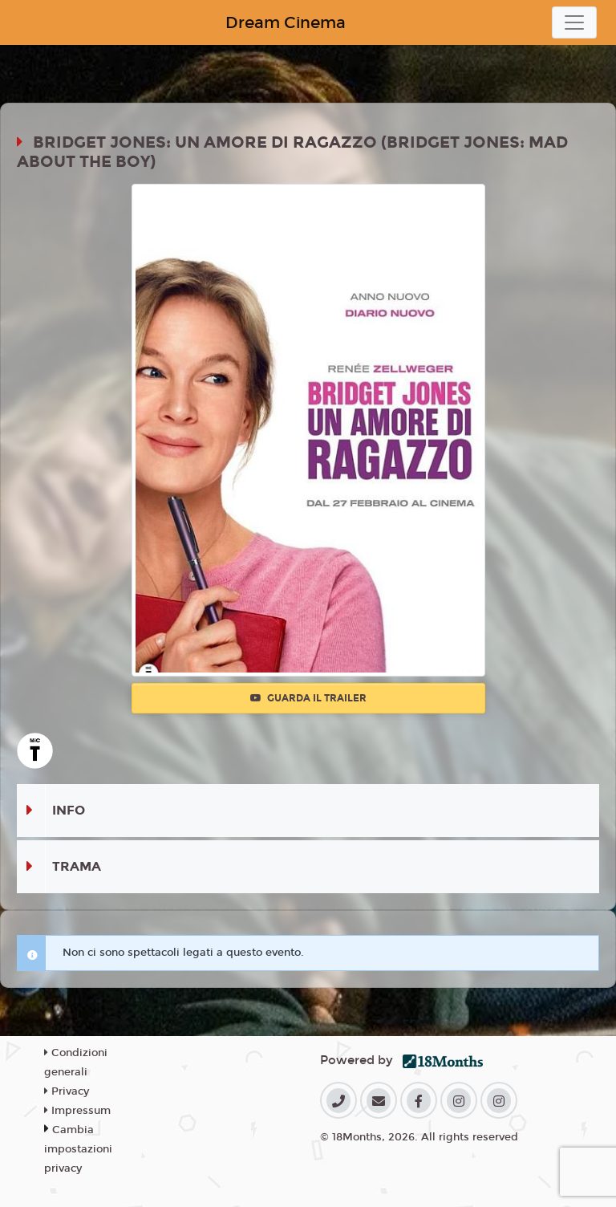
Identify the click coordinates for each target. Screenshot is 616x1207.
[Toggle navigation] (574, 22)
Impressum (77, 1110)
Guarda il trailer (308, 698)
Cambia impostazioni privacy (78, 1149)
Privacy (66, 1091)
